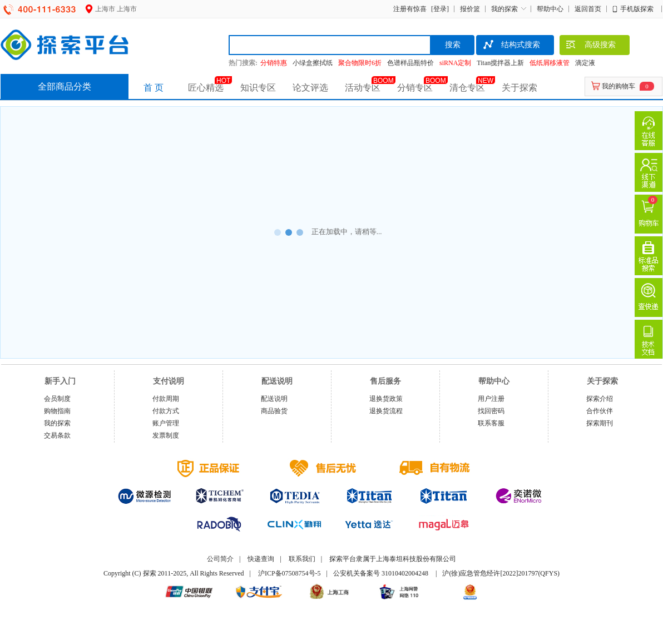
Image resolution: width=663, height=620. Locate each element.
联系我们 (302, 559)
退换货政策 (386, 399)
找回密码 (491, 411)
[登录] (438, 9)
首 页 (154, 87)
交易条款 (57, 435)
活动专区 (362, 87)
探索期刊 (599, 423)
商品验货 (274, 411)
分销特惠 (273, 63)
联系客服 (491, 423)
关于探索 (519, 87)
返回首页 (588, 9)
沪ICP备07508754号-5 (289, 573)
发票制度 (165, 435)
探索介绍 (599, 399)
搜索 (453, 45)
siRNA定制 (455, 63)
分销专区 (415, 87)
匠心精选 (206, 87)
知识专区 (258, 87)
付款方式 (165, 411)
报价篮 (470, 9)
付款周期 (165, 399)
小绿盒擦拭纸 (313, 63)
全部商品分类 (64, 86)
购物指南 (57, 411)
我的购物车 (618, 86)
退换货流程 (386, 411)
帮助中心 (550, 9)
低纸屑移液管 (550, 63)
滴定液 (585, 63)
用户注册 (491, 399)
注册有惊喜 (410, 9)
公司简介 (220, 559)
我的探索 (504, 9)
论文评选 (310, 87)
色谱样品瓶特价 (410, 63)
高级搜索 (590, 46)
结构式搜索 (511, 46)
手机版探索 (637, 9)
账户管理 (165, 423)
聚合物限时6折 (360, 63)
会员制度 (57, 399)
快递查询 (261, 559)
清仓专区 (467, 87)
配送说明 (274, 399)
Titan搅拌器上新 (500, 63)
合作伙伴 (599, 411)
